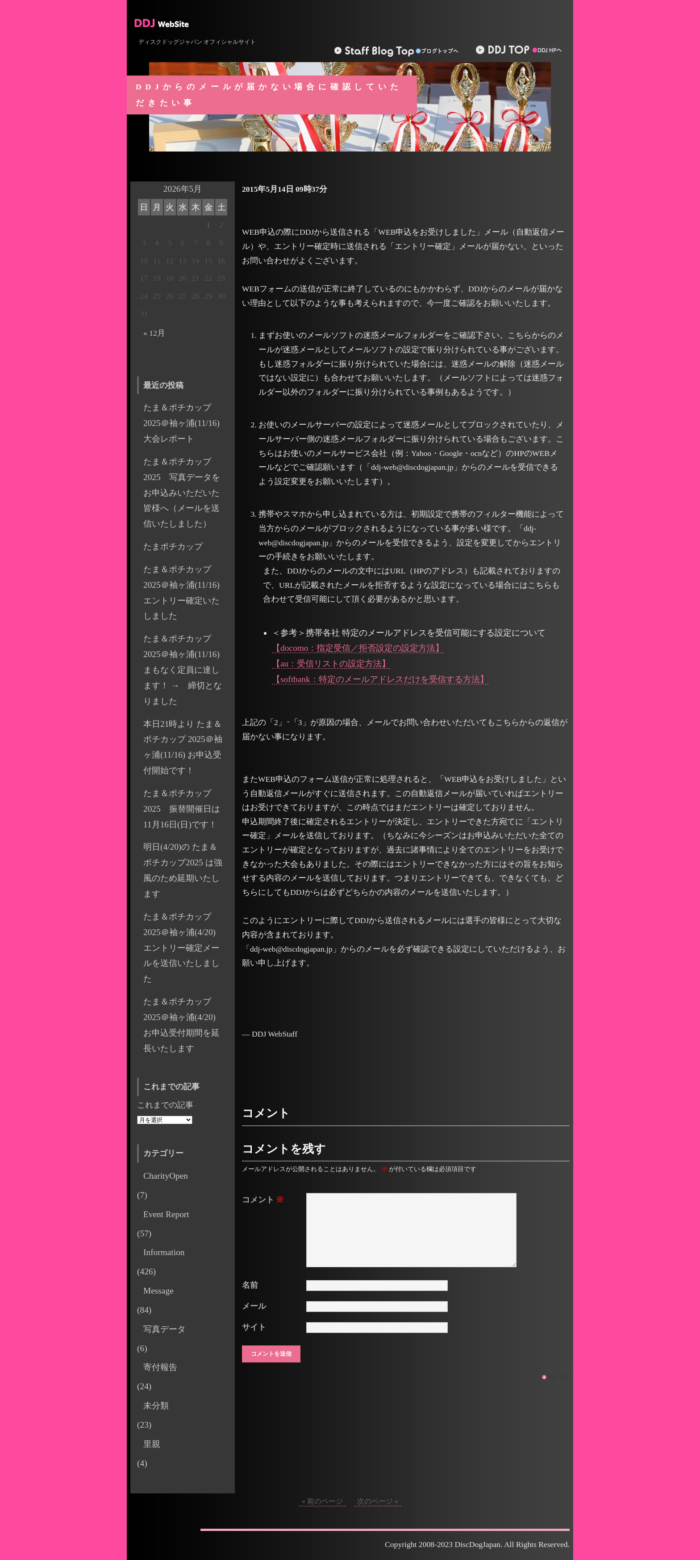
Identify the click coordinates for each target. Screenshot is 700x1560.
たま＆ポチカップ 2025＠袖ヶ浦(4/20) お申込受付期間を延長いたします (183, 1025)
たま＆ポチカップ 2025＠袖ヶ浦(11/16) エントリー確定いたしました (185, 593)
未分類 (156, 1405)
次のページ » (377, 1501)
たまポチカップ (173, 546)
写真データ (164, 1329)
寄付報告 (160, 1367)
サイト (254, 1327)
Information (163, 1252)
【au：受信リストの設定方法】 (331, 663)
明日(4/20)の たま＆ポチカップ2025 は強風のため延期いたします (182, 870)
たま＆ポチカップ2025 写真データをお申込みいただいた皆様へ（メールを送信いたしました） (181, 492)
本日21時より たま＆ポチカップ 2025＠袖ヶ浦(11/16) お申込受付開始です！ (182, 747)
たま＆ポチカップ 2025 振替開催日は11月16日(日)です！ (181, 808)
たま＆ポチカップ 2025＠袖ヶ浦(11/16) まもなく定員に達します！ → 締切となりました (182, 669)
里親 (151, 1444)
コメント (263, 1199)
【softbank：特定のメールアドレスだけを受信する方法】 (380, 679)
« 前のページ (322, 1501)
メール (254, 1306)
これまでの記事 (165, 1104)
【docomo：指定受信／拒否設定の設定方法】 (358, 648)
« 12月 (154, 333)
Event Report (166, 1214)
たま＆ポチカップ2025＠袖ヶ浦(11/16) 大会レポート (185, 423)
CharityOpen (165, 1176)
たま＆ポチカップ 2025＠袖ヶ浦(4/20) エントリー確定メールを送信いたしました (183, 947)
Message (158, 1290)
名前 (250, 1285)
